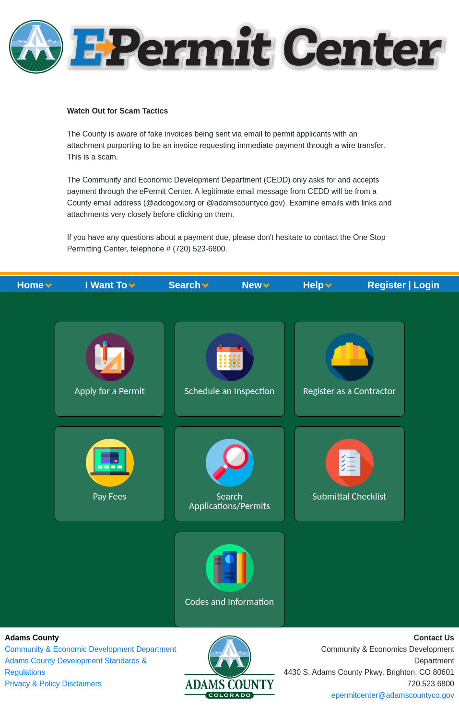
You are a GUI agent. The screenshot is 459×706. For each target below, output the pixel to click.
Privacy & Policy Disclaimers (53, 684)
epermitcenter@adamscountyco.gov (392, 695)
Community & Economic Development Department (90, 649)
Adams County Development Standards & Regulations (76, 666)
